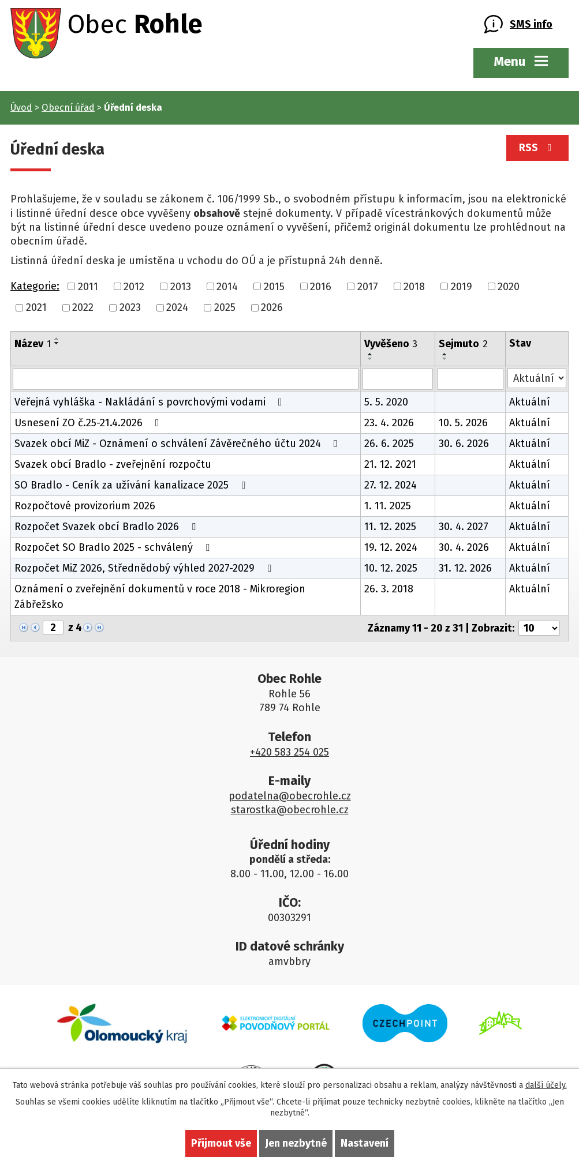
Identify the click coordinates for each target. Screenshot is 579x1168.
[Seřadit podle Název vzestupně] (57, 338)
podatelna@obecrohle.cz (290, 796)
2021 (36, 307)
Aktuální (529, 402)
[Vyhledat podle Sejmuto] (470, 379)
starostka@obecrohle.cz (290, 809)
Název (32, 343)
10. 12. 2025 (390, 568)
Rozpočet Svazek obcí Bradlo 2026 (107, 526)
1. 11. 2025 (387, 506)
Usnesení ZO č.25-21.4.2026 (89, 422)
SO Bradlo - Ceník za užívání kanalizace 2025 (132, 485)
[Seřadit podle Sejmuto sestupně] (445, 358)
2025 (225, 307)
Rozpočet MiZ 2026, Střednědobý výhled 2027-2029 (145, 568)
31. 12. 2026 (465, 568)
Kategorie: (34, 286)
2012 (134, 286)
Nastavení (365, 1143)
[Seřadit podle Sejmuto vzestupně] (445, 354)
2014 (227, 286)
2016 (320, 286)
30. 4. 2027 (463, 526)
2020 (509, 286)
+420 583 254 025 (289, 752)
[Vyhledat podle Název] (185, 379)
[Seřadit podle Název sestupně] (57, 343)
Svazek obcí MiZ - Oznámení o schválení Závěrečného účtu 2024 (178, 443)
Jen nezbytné (296, 1143)
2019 (461, 286)
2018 (414, 286)
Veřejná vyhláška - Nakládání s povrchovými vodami (150, 402)
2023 (130, 307)
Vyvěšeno (390, 343)
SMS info (531, 24)
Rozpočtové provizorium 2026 (84, 506)
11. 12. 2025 (390, 526)
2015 (274, 286)
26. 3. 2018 (388, 589)
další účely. (546, 1085)
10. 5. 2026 (463, 422)
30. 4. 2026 (464, 547)
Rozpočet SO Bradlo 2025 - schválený (114, 547)
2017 (367, 286)
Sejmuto (463, 343)
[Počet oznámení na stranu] (539, 628)
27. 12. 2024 (390, 485)
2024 (177, 307)
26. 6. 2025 (389, 443)
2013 (180, 286)
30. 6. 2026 (464, 443)
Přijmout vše (221, 1143)
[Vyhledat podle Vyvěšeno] (398, 379)
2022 (83, 307)
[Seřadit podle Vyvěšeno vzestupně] (370, 354)
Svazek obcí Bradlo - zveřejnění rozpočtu (112, 464)
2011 (88, 286)
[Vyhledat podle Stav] (536, 378)
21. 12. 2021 (390, 464)
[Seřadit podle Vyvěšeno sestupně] (370, 358)
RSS (537, 147)
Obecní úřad (68, 107)
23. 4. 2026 (389, 422)
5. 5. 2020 (386, 402)
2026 (272, 307)
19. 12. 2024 (390, 547)
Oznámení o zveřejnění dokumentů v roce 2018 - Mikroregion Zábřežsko (159, 597)
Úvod (21, 107)
